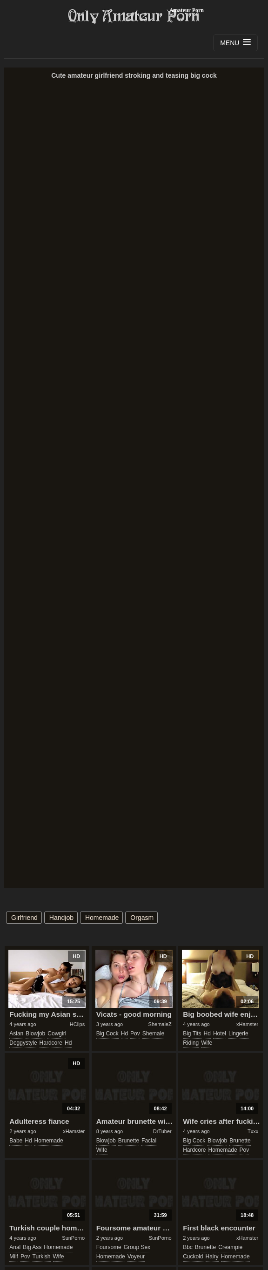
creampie (230, 1247)
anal (14, 1247)
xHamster (247, 1024)
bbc (188, 1247)
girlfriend (24, 917)
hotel (219, 1033)
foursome (108, 1247)
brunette (128, 1140)
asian (16, 1033)
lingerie (238, 1033)
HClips (77, 1024)
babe (15, 1140)
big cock (107, 1033)
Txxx (253, 1131)
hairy (212, 1256)
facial (148, 1140)
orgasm (142, 917)
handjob (61, 917)
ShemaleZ (160, 1024)
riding (191, 1043)
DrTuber (162, 1131)
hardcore (51, 1043)
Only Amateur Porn (134, 16)
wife (206, 1043)
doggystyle (23, 1043)
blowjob (35, 1033)
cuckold (193, 1256)
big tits (192, 1033)
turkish (42, 1256)
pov (135, 1033)
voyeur (136, 1256)
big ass (32, 1247)
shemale (153, 1033)
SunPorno (73, 1238)
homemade (102, 917)
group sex (137, 1247)
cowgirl (56, 1033)
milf (13, 1256)
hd (68, 1043)
